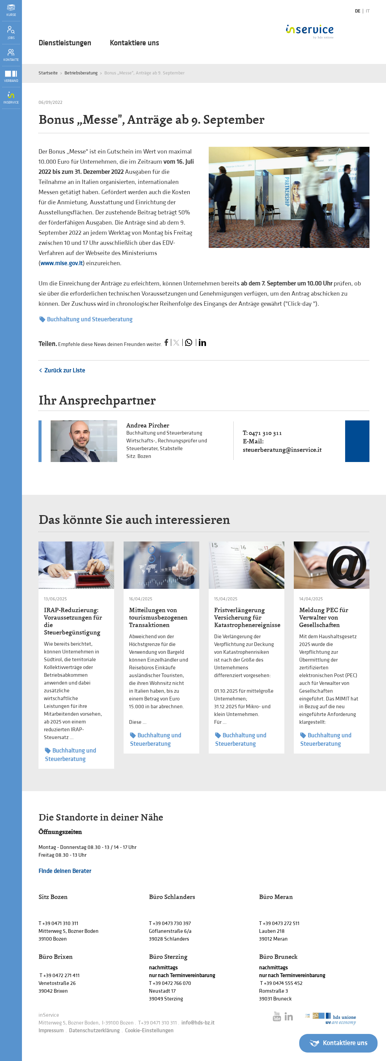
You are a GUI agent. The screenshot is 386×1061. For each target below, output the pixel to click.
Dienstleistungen (64, 43)
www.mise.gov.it (62, 263)
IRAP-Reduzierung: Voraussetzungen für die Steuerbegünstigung (73, 621)
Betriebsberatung (81, 73)
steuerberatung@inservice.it (282, 450)
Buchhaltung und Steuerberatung (86, 319)
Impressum (50, 1031)
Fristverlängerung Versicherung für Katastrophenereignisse (247, 617)
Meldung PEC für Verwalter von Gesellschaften (323, 617)
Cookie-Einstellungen (149, 1031)
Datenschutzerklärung (94, 1031)
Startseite (48, 73)
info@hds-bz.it (197, 1023)
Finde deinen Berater (64, 871)
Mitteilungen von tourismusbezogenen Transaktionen (158, 617)
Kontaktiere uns (134, 43)
